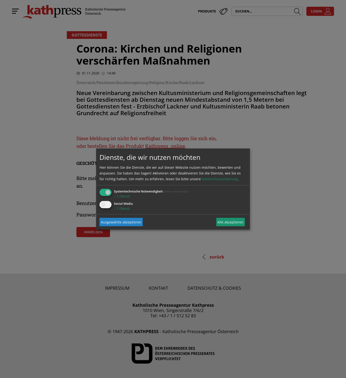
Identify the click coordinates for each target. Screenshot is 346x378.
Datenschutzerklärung (220, 179)
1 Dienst (122, 196)
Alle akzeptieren (230, 222)
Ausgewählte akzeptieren (121, 222)
